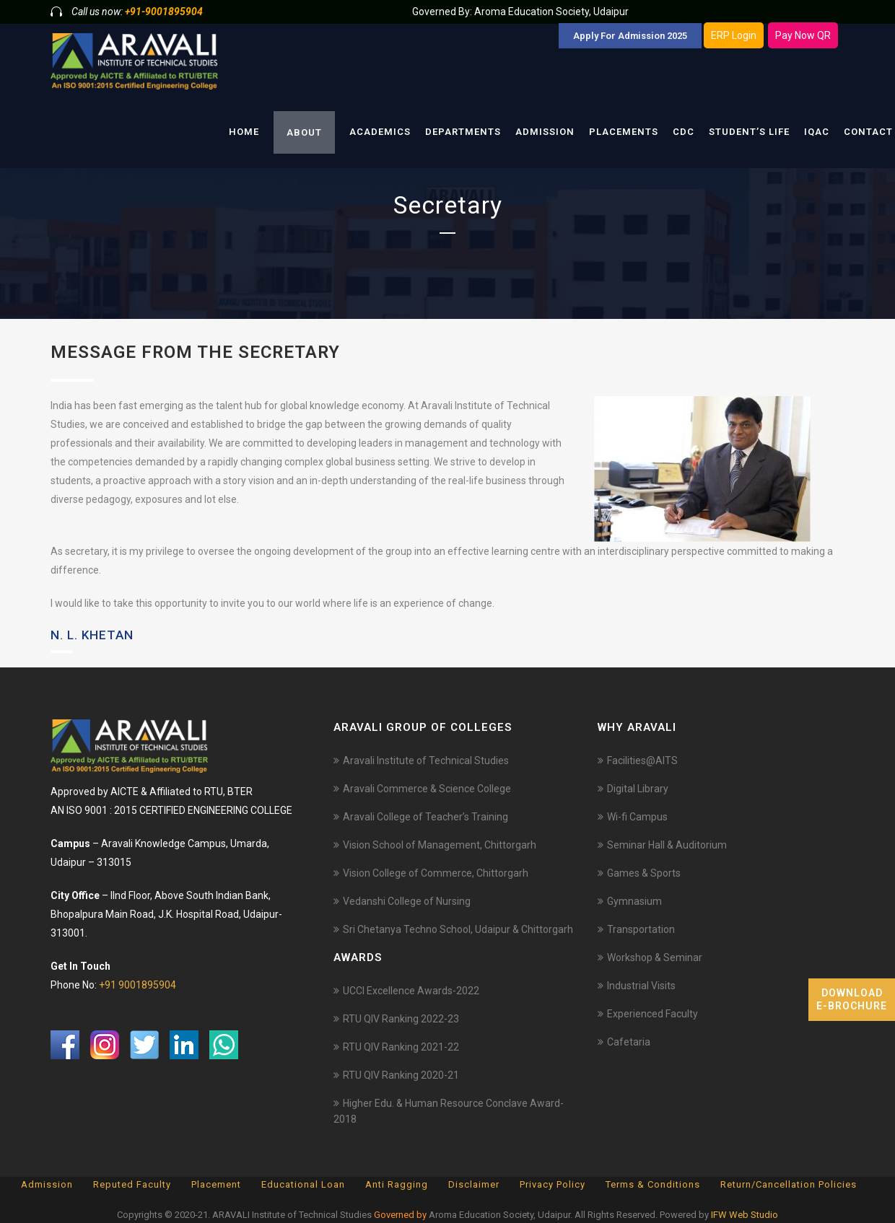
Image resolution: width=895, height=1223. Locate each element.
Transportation (641, 929)
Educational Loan (303, 1184)
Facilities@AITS (642, 760)
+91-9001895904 (164, 11)
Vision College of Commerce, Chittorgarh (435, 873)
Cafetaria (628, 1042)
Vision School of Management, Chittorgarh (439, 845)
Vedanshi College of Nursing (407, 901)
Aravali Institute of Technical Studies (426, 760)
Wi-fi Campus (637, 817)
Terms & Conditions (653, 1184)
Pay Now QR (803, 35)
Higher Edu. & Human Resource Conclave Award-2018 (448, 1111)
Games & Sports (644, 873)
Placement (216, 1184)
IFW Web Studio (744, 1214)
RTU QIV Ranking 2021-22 (401, 1047)
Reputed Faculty (132, 1184)
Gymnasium (634, 901)
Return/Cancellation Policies (788, 1184)
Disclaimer (473, 1184)
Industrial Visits (641, 985)
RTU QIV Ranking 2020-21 (401, 1075)
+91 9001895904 (137, 985)
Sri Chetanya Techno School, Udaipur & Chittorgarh (458, 929)
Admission (47, 1184)
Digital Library (637, 788)
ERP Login (733, 35)
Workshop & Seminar (654, 957)
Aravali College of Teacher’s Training (425, 817)
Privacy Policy (552, 1184)
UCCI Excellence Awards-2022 (411, 990)
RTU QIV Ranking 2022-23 (401, 1019)
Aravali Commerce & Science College (427, 788)
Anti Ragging (396, 1184)
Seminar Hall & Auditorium (667, 845)
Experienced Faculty (652, 1014)
